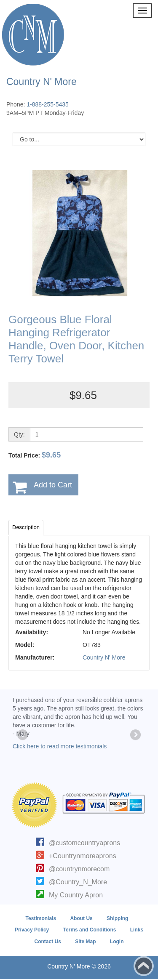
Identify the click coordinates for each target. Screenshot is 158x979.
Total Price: (34, 455)
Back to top (143, 966)
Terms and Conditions (89, 930)
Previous (23, 735)
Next (135, 735)
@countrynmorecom (79, 869)
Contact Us (47, 941)
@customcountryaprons (84, 842)
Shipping (117, 918)
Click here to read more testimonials (60, 746)
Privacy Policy (32, 930)
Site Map (85, 941)
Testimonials (41, 918)
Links (136, 930)
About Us (81, 918)
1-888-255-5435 (48, 104)
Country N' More (104, 657)
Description (26, 527)
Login (117, 941)
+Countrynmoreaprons (82, 855)
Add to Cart (53, 485)
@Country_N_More (78, 882)
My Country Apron (76, 895)
